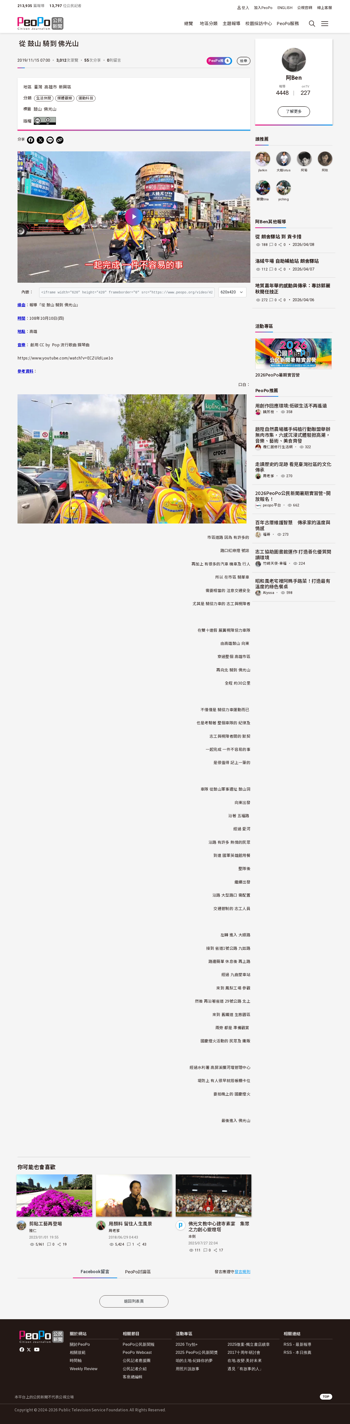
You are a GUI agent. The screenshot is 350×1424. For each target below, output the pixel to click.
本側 (192, 1236)
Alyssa (269, 592)
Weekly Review (83, 1369)
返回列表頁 (134, 1301)
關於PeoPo (80, 1344)
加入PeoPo (263, 8)
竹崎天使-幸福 (276, 563)
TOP (326, 1396)
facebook (22, 1349)
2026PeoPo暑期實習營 (277, 375)
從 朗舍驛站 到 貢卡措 (278, 237)
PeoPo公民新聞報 (139, 1344)
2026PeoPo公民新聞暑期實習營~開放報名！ (293, 495)
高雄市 (50, 87)
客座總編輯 (133, 1377)
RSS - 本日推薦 (298, 1352)
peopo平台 (272, 505)
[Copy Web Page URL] (59, 140)
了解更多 (294, 111)
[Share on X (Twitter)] (40, 140)
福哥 (267, 534)
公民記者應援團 (137, 1360)
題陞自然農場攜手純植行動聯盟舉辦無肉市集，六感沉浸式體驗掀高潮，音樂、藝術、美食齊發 (293, 435)
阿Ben (294, 77)
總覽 (188, 23)
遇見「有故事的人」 (245, 1369)
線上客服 (324, 8)
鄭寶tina (263, 199)
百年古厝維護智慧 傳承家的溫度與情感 (293, 524)
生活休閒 (43, 98)
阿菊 (304, 170)
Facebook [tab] (95, 1271)
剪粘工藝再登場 (45, 1223)
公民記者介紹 (135, 1369)
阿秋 (325, 170)
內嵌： (27, 292)
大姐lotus (283, 170)
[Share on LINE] (50, 140)
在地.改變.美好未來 (245, 1360)
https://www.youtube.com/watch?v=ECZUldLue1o (65, 358)
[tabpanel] (134, 1288)
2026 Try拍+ (187, 1344)
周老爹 (114, 1231)
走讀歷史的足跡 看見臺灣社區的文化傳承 (293, 466)
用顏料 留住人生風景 (130, 1223)
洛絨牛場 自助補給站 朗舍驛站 (287, 261)
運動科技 (86, 98)
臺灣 (38, 87)
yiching (283, 199)
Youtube (37, 1349)
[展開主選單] (325, 24)
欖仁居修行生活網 (279, 446)
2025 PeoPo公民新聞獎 (197, 1352)
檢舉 (243, 61)
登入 (245, 8)
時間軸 (76, 1360)
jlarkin (262, 170)
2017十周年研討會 (244, 1352)
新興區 (65, 87)
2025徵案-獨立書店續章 (249, 1344)
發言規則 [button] (242, 1271)
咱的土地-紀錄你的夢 (194, 1360)
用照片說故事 (188, 1369)
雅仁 (33, 1231)
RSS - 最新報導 (298, 1344)
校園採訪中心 (258, 23)
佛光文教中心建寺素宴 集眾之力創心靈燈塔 (219, 1226)
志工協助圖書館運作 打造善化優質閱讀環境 (293, 553)
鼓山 (38, 109)
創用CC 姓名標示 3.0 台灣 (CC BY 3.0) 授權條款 (46, 121)
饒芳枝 (269, 411)
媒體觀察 (64, 98)
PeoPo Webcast (137, 1352)
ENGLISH (285, 8)
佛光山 (50, 109)
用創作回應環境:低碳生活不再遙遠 (291, 405)
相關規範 (78, 1352)
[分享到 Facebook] (30, 140)
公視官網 (304, 8)
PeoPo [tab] (138, 1271)
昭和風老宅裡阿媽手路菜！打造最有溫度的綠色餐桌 (293, 583)
